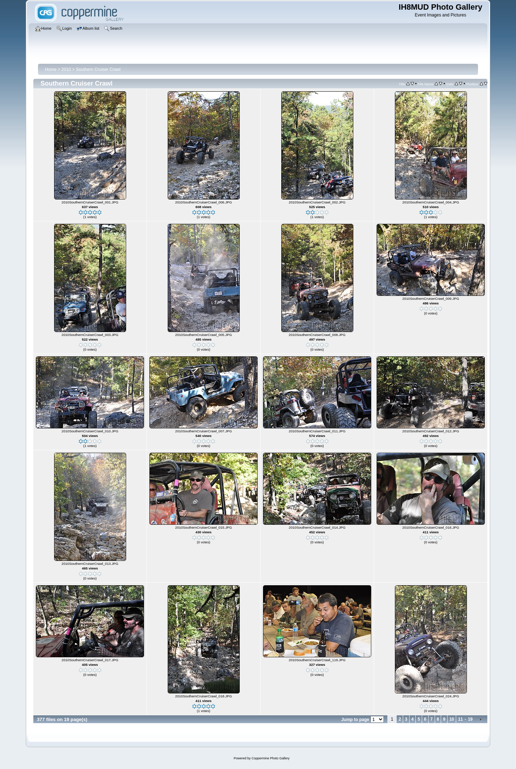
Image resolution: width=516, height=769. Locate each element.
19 (470, 719)
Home (51, 69)
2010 (66, 69)
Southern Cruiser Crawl (98, 69)
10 (451, 719)
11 (460, 719)
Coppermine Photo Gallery (271, 758)
